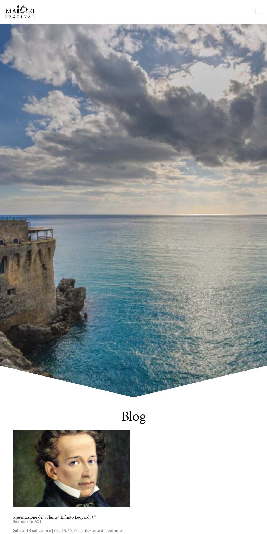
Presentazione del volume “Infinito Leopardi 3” (54, 517)
